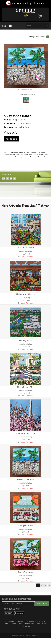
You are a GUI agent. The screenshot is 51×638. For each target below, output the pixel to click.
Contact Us (25, 626)
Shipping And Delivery (36, 621)
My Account (9, 621)
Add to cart (11, 139)
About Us (20, 621)
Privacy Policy (10, 623)
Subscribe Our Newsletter (17, 599)
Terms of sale (41, 623)
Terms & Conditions (26, 623)
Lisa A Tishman (24, 123)
